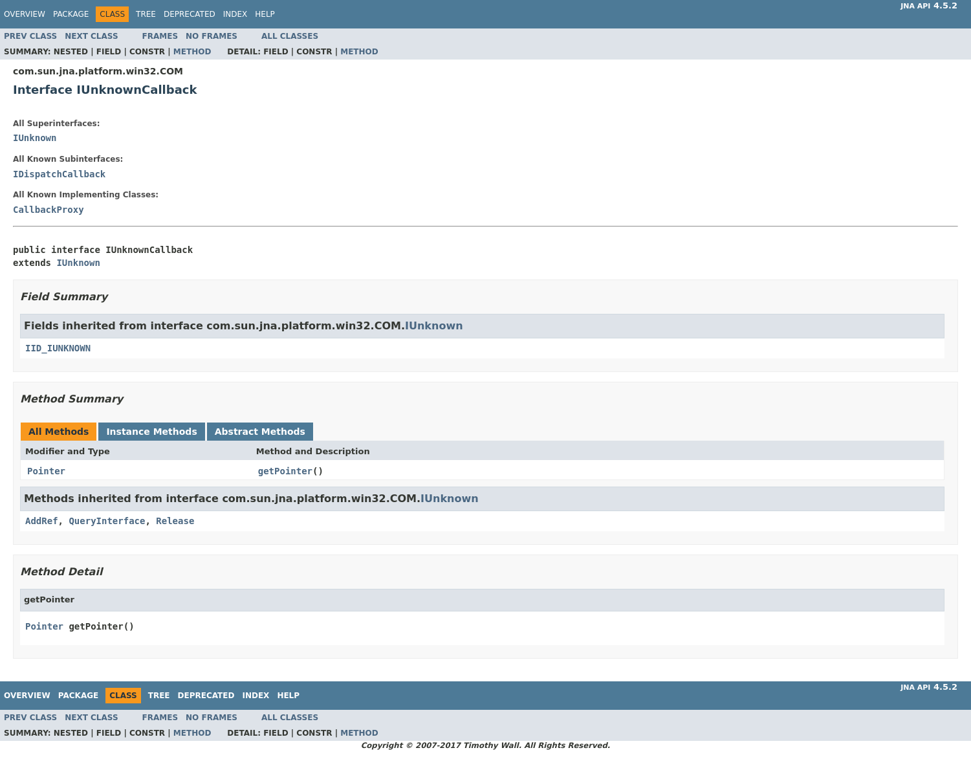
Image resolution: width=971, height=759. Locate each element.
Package (71, 14)
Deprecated (189, 14)
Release (175, 521)
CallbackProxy (48, 209)
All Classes (289, 36)
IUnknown (34, 138)
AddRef (41, 521)
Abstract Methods (260, 431)
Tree (146, 14)
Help (265, 14)
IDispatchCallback (59, 174)
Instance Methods (151, 431)
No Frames (211, 36)
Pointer (46, 471)
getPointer (285, 471)
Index (235, 14)
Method (192, 51)
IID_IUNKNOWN (58, 348)
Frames (160, 36)
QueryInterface (107, 521)
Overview (24, 14)
